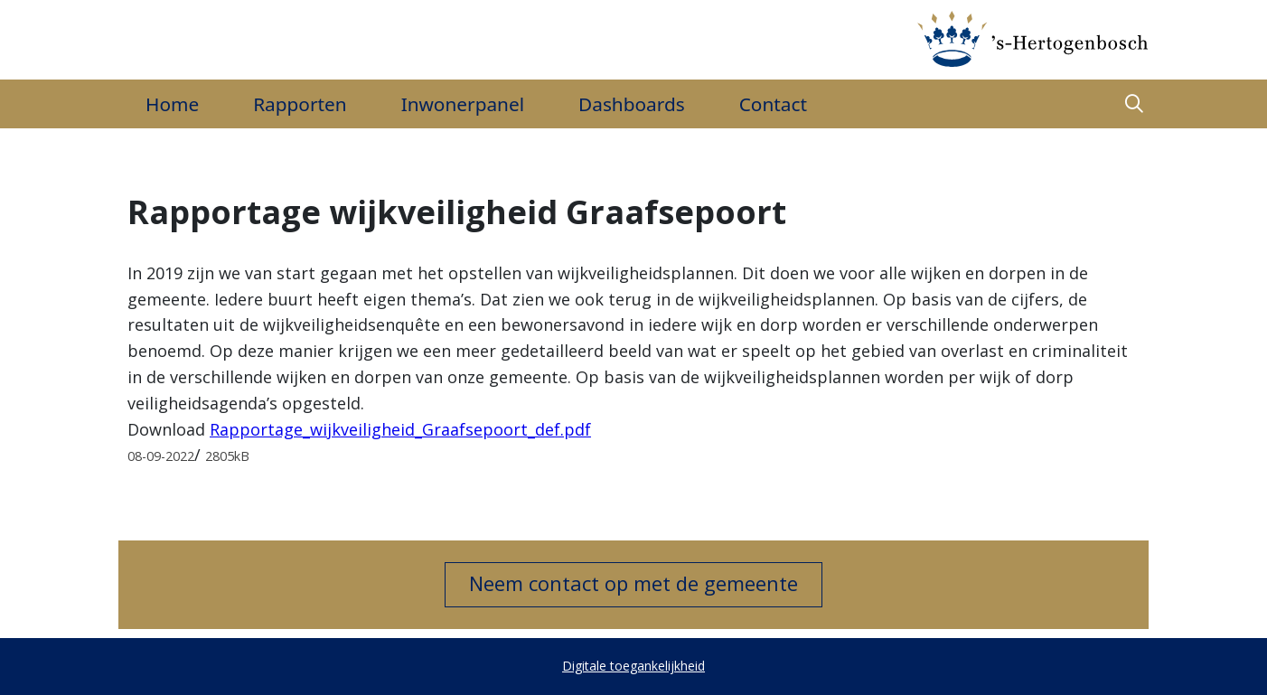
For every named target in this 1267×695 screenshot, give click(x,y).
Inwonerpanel (462, 104)
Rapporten (299, 104)
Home (172, 104)
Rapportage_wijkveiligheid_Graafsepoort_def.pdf (400, 429)
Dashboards (631, 104)
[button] (1134, 104)
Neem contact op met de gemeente (633, 582)
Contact (773, 104)
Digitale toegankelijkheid (633, 665)
